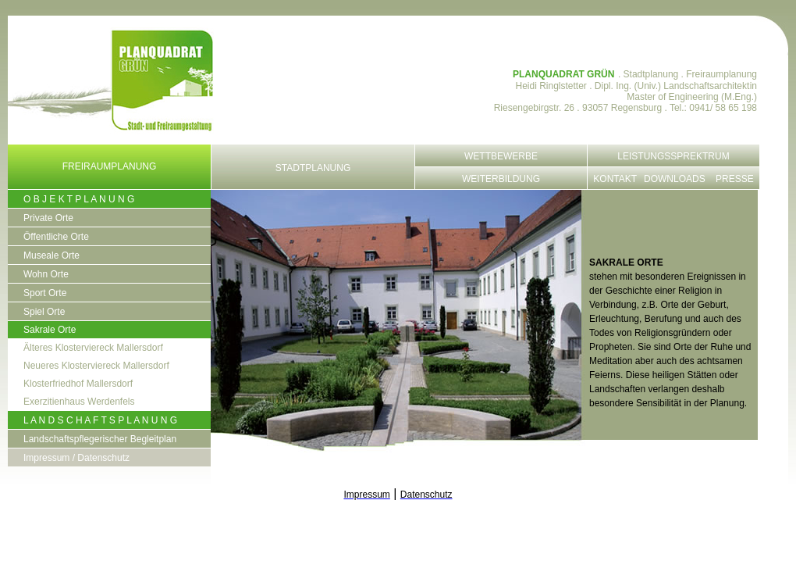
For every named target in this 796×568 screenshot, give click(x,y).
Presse (735, 178)
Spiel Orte (44, 311)
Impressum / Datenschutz (76, 457)
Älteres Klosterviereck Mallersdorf (93, 347)
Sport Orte (44, 293)
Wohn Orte (46, 274)
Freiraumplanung (109, 166)
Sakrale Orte (49, 329)
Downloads (674, 178)
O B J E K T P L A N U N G (78, 199)
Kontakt (615, 178)
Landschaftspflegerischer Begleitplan (99, 439)
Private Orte (48, 218)
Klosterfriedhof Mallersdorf (78, 383)
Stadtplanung (312, 168)
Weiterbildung (501, 178)
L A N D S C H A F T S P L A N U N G (100, 420)
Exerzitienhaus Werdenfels (79, 401)
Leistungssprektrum (673, 156)
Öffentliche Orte (56, 236)
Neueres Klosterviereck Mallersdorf (96, 365)
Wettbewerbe (501, 156)
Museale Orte (51, 255)
